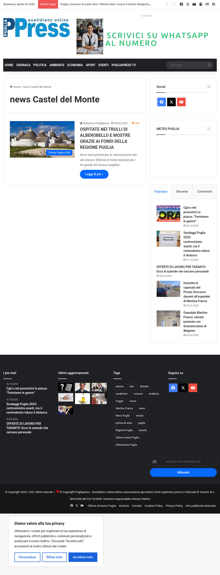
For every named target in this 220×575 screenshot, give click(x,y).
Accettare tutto (83, 557)
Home (9, 65)
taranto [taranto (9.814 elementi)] (143, 430)
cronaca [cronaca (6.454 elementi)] (138, 393)
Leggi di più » (94, 174)
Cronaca (23, 65)
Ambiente (57, 65)
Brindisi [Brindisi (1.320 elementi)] (144, 386)
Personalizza (27, 557)
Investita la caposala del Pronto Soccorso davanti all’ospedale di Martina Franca (196, 292)
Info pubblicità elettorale (201, 505)
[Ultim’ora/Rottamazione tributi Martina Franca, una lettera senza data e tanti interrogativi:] (65, 387)
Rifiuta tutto (55, 557)
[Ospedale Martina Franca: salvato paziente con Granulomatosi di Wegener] (168, 318)
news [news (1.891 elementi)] (142, 408)
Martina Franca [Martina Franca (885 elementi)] (124, 408)
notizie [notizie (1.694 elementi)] (140, 415)
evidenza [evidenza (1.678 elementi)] (154, 393)
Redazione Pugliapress (96, 123)
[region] (56, 541)
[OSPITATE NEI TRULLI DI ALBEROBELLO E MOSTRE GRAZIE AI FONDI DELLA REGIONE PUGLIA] (42, 139)
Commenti (204, 191)
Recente (182, 191)
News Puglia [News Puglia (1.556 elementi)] (123, 415)
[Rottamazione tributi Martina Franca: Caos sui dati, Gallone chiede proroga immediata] (82, 387)
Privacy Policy (174, 505)
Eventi (103, 65)
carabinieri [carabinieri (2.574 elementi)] (122, 393)
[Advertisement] (110, 544)
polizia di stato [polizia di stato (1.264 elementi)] (124, 422)
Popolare (160, 191)
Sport (91, 65)
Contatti (137, 505)
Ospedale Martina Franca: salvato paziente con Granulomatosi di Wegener (195, 321)
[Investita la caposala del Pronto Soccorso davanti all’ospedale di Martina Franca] (168, 289)
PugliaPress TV (124, 65)
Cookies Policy (154, 505)
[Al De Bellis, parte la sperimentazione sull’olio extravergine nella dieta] (82, 398)
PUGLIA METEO (183, 155)
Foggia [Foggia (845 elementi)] (119, 401)
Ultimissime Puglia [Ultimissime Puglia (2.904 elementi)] (126, 444)
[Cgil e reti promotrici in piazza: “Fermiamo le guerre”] (168, 213)
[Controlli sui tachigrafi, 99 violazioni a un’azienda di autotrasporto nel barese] (99, 398)
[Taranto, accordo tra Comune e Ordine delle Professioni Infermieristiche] (99, 387)
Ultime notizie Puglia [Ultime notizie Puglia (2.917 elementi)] (127, 437)
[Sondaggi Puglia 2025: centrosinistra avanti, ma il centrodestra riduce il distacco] (168, 239)
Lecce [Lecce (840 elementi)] (132, 401)
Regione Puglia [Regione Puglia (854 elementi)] (124, 430)
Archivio (124, 505)
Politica (39, 65)
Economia (75, 65)
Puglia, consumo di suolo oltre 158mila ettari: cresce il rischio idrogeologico (107, 4)
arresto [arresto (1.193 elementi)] (120, 386)
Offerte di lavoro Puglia (102, 505)
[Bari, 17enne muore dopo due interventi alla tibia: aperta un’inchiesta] (65, 397)
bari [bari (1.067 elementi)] (132, 386)
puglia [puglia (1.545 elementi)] (141, 422)
